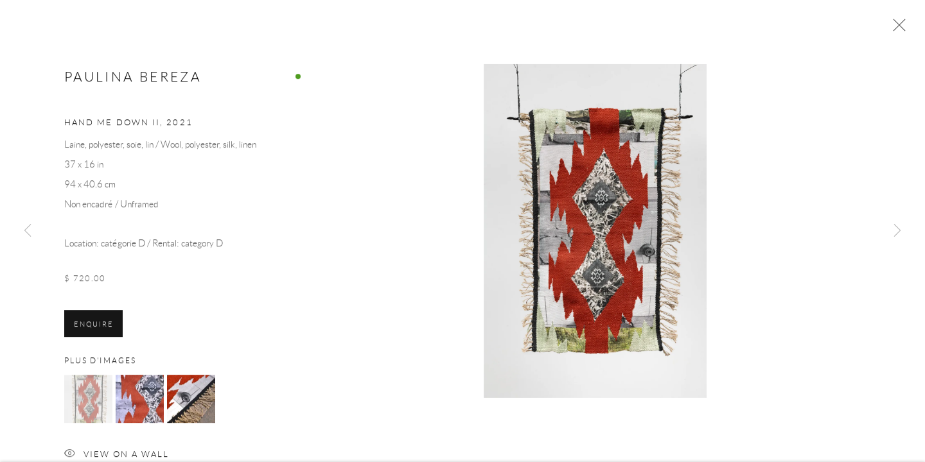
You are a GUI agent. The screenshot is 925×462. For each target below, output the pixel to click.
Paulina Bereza (133, 80)
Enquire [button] (93, 326)
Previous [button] (27, 231)
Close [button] (896, 28)
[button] (88, 402)
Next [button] (897, 231)
